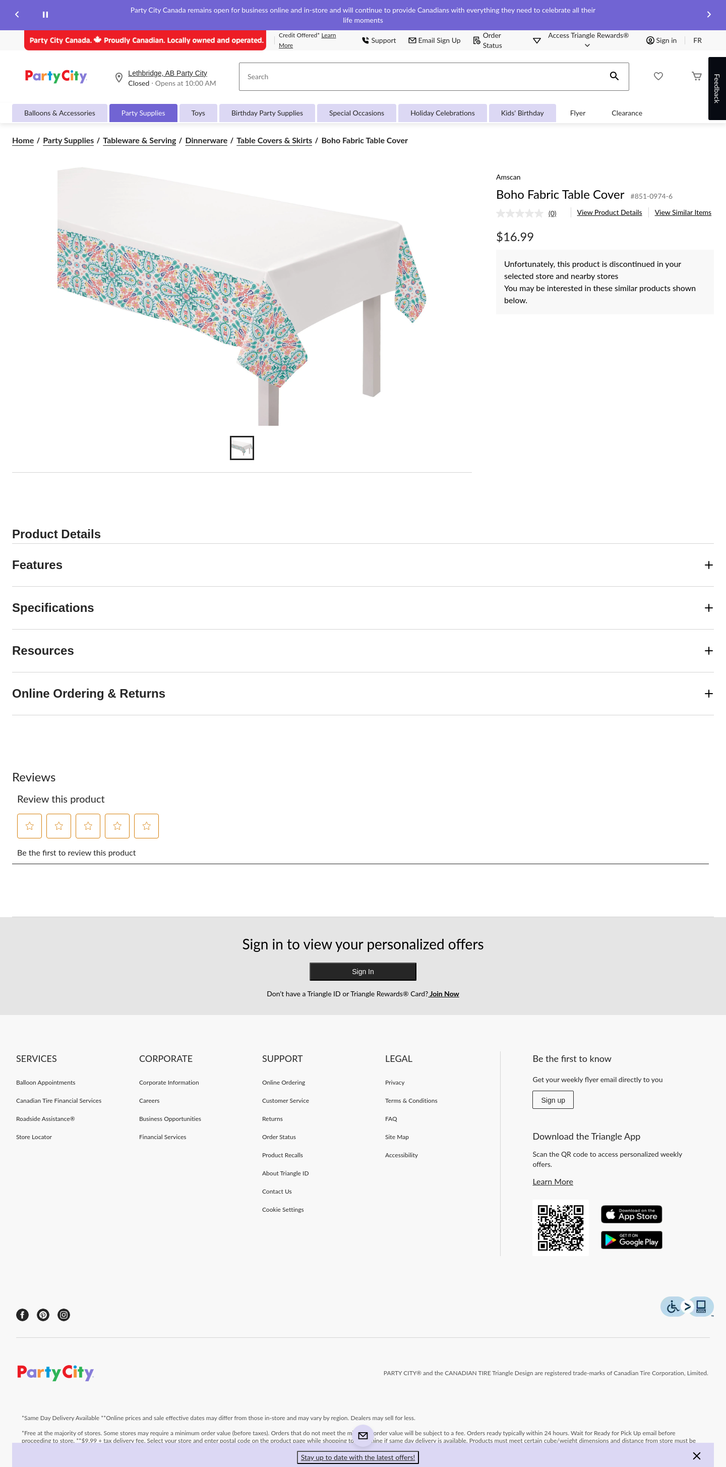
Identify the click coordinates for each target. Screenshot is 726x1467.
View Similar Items (683, 212)
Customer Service (285, 1100)
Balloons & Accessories (59, 112)
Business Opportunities (170, 1118)
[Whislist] (658, 77)
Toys (198, 112)
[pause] (45, 15)
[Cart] (697, 77)
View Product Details (609, 212)
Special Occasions (356, 112)
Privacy (395, 1082)
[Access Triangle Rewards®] (588, 40)
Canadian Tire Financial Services (58, 1100)
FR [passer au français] (697, 40)
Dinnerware (206, 140)
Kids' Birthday (522, 112)
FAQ (391, 1118)
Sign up (553, 1100)
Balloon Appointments (46, 1082)
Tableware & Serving (139, 140)
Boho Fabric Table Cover (560, 194)
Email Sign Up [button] (434, 40)
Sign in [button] (661, 40)
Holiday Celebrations (442, 112)
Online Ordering (283, 1082)
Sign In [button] (363, 972)
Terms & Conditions (411, 1100)
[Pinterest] (43, 1315)
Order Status (487, 40)
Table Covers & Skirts (274, 140)
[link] (530, 213)
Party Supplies (143, 112)
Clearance (627, 112)
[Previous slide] (17, 15)
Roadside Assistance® (45, 1118)
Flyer (578, 112)
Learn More (552, 1181)
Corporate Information (169, 1082)
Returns (272, 1118)
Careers (149, 1100)
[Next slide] (709, 15)
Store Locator (34, 1137)
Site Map (397, 1137)
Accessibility (401, 1155)
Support (378, 40)
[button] (615, 77)
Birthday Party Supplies (267, 112)
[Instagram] (63, 1315)
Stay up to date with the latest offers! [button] (358, 1457)
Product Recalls (282, 1155)
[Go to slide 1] (242, 448)
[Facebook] (22, 1315)
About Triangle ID (285, 1173)
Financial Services (163, 1137)
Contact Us (277, 1191)
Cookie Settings (283, 1209)
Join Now (443, 993)
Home (23, 140)
